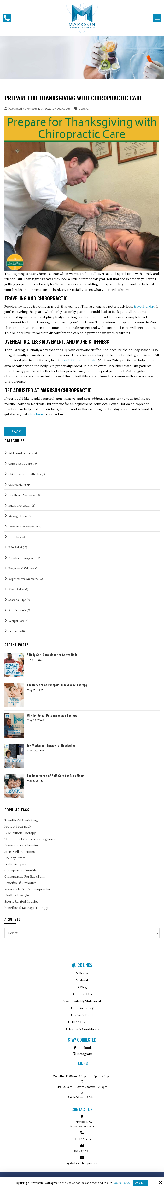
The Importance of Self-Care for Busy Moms (55, 776)
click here (35, 414)
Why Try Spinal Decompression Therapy (52, 715)
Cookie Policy (121, 1183)
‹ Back (15, 432)
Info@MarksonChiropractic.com (82, 1163)
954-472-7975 (82, 1139)
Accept (140, 1183)
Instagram (82, 1054)
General (84, 108)
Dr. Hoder (63, 108)
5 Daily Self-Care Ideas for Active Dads (52, 655)
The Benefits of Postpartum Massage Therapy (57, 685)
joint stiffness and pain (79, 360)
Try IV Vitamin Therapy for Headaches (51, 745)
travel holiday (144, 306)
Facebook (82, 1048)
